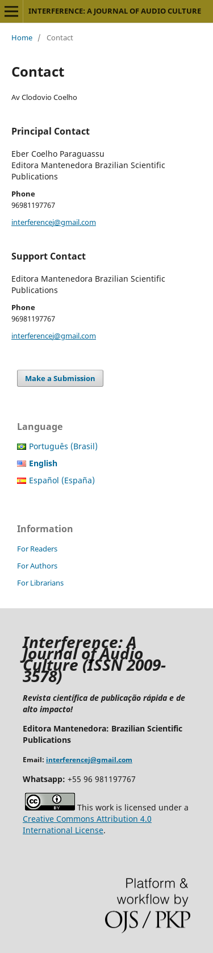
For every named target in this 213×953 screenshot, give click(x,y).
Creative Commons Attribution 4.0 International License (87, 824)
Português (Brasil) (63, 446)
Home (21, 37)
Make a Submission (60, 378)
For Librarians (40, 583)
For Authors (37, 566)
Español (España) (62, 480)
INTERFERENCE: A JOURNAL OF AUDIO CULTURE (114, 11)
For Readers (37, 549)
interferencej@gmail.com (53, 222)
